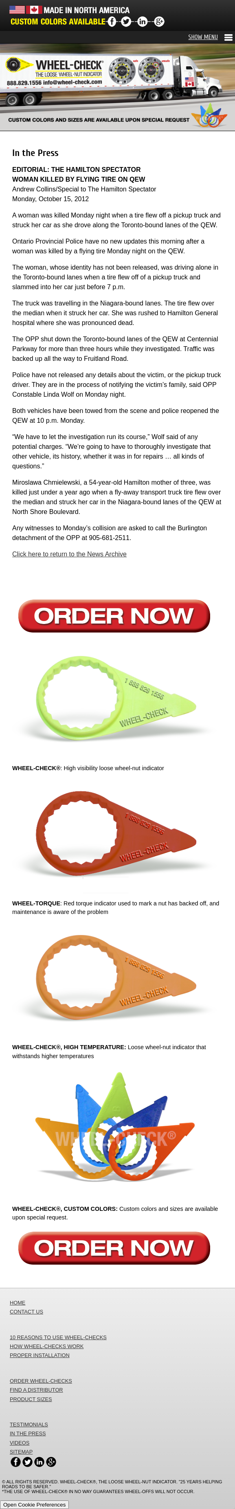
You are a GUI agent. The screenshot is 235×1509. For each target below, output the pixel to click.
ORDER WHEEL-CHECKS (41, 1381)
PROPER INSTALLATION (40, 1355)
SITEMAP (21, 1452)
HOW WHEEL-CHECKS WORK (46, 1346)
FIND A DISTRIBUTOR (36, 1390)
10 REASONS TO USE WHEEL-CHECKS (58, 1337)
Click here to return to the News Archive (69, 554)
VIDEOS (19, 1443)
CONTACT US (26, 1312)
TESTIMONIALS (29, 1424)
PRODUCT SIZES (31, 1399)
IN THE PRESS (28, 1433)
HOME (17, 1303)
